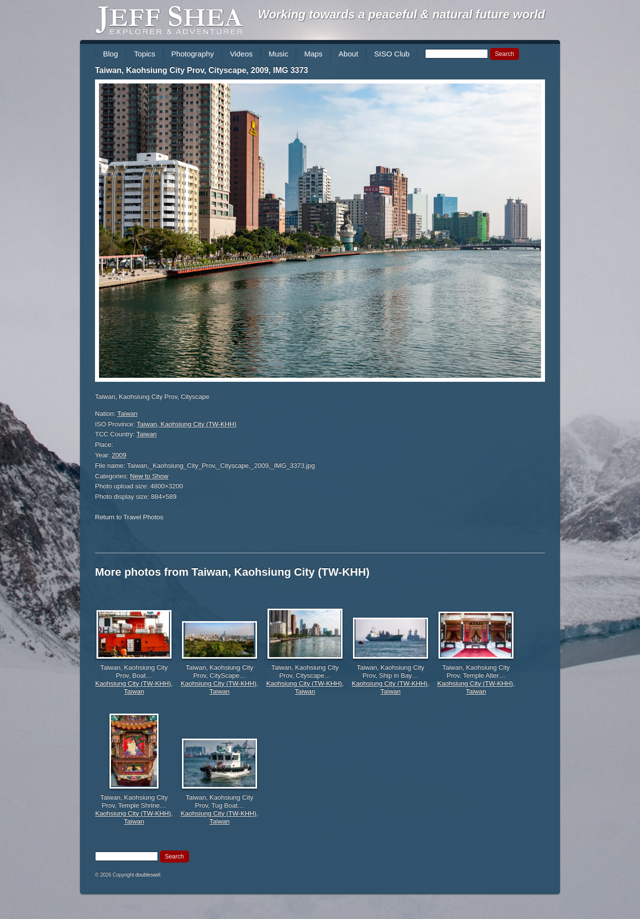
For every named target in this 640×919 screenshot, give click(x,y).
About (348, 53)
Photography (193, 53)
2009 (119, 455)
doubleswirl (148, 875)
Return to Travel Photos (129, 517)
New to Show (149, 476)
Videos (241, 53)
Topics (145, 53)
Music (278, 53)
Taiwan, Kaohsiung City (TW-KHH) (186, 424)
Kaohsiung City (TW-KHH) (132, 683)
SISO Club (392, 53)
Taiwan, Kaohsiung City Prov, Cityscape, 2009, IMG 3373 (201, 70)
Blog (110, 53)
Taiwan (128, 413)
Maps (313, 53)
